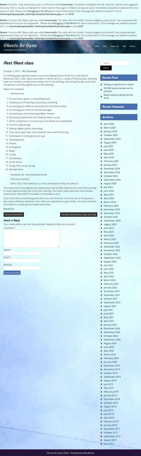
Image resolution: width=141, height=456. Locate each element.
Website (8, 267)
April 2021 (109, 320)
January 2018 (110, 424)
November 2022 (112, 249)
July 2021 (108, 309)
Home (89, 46)
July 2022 (108, 264)
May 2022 (109, 272)
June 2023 (109, 227)
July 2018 (108, 409)
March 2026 (110, 127)
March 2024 (110, 201)
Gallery (132, 46)
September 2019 (112, 376)
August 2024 (110, 182)
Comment (10, 227)
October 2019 (111, 372)
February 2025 (111, 160)
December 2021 (112, 290)
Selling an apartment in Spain (119, 83)
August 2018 (110, 406)
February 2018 (111, 420)
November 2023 (112, 212)
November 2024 (112, 171)
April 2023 (109, 234)
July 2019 (108, 383)
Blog (105, 46)
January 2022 (110, 287)
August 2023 (110, 223)
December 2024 (112, 168)
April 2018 (109, 417)
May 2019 (109, 387)
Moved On (9, 208)
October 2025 (111, 134)
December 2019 (112, 365)
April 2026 (109, 123)
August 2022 (110, 260)
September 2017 (112, 435)
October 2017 (111, 432)
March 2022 (110, 279)
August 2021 (110, 305)
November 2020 (112, 331)
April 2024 (109, 197)
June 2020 (109, 346)
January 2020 (110, 361)
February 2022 (111, 283)
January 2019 (110, 394)
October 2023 (111, 216)
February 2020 (111, 357)
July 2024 (108, 186)
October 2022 (111, 253)
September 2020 (112, 339)
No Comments (29, 70)
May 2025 (109, 153)
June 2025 (109, 149)
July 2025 (108, 145)
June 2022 (109, 268)
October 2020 (111, 335)
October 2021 (111, 298)
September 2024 (112, 179)
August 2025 (110, 142)
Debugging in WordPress (39, 10)
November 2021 (112, 294)
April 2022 (109, 275)
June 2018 (109, 413)
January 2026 (110, 130)
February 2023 (111, 242)
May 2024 (109, 194)
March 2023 (110, 238)
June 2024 (109, 190)
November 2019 (112, 368)
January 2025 (110, 164)
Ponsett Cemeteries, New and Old (78, 214)
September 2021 (112, 301)
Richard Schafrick (14, 214)
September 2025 (112, 138)
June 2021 (109, 313)
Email (7, 260)
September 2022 (112, 257)
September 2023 (112, 220)
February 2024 (111, 205)
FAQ (124, 46)
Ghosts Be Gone (20, 45)
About (97, 46)
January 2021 (110, 324)
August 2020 (110, 342)
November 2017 (112, 428)
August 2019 (110, 379)
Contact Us (115, 46)
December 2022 (112, 246)
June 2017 (109, 443)
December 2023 (112, 208)
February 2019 (111, 391)
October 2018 (111, 402)
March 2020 (110, 353)
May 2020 (109, 350)
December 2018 (112, 398)
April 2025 (109, 156)
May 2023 (109, 231)
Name (8, 252)
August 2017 (110, 439)
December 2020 (112, 327)
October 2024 (111, 175)
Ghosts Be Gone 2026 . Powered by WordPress (70, 452)
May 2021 (109, 316)
